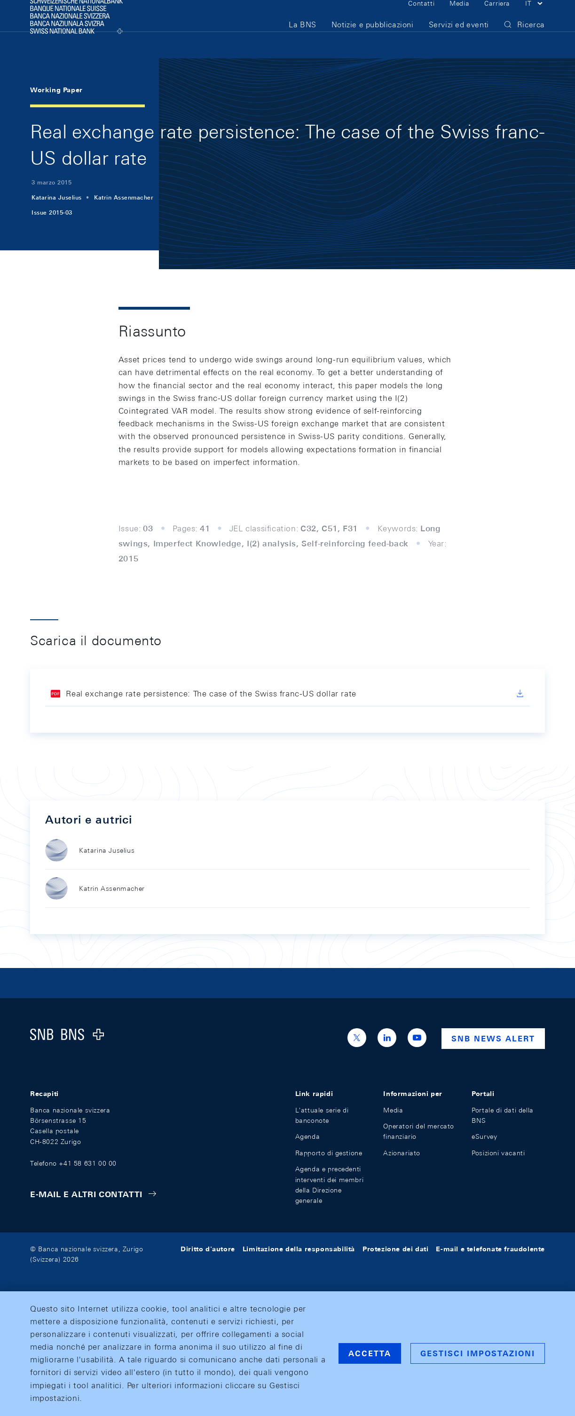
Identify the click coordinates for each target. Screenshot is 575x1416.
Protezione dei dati (395, 1249)
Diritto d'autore (208, 1249)
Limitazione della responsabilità (299, 1249)
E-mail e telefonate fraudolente (490, 1249)
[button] (535, 17)
